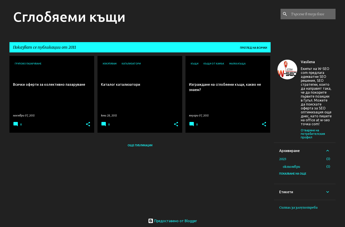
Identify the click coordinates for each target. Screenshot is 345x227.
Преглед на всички (253, 47)
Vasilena (308, 62)
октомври (291, 167)
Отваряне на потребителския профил (313, 134)
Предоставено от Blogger (172, 221)
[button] (88, 124)
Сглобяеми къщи (69, 16)
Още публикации (140, 145)
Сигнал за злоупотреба (298, 207)
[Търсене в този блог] (312, 14)
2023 (282, 159)
